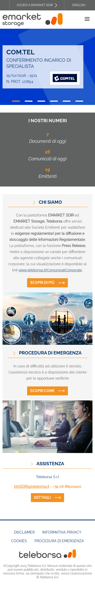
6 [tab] (79, 101)
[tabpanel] (47, 67)
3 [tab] (41, 101)
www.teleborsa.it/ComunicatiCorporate (50, 270)
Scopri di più (42, 283)
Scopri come (42, 391)
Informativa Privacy (61, 532)
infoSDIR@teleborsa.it (31, 487)
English (78, 5)
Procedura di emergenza (59, 541)
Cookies (19, 541)
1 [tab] (16, 101)
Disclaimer (24, 532)
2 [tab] (28, 101)
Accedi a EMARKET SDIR (35, 5)
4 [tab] (54, 101)
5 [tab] (66, 101)
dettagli (42, 497)
